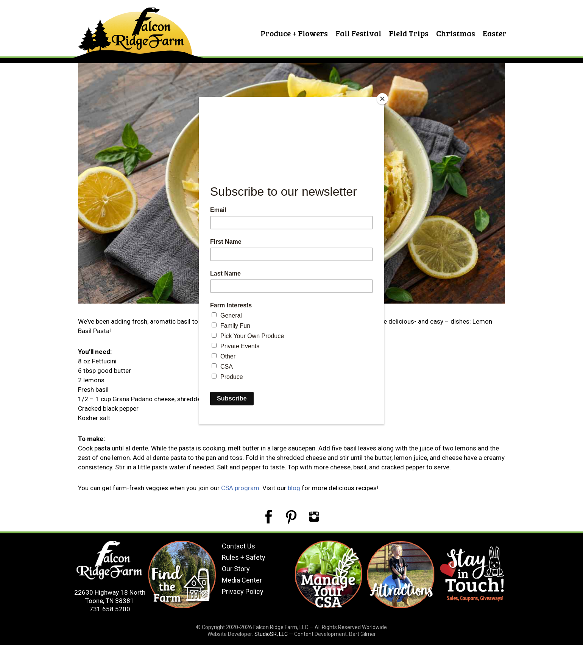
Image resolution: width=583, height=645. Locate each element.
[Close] (382, 98)
